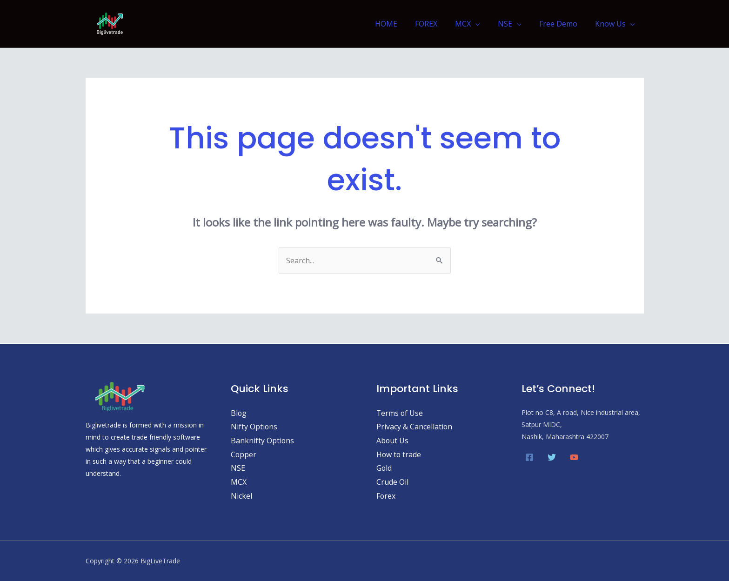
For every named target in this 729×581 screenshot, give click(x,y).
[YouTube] (574, 457)
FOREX (439, 24)
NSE (512, 24)
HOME (401, 24)
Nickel (241, 496)
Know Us (611, 24)
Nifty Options (254, 426)
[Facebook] (529, 457)
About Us (392, 440)
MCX (473, 24)
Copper (244, 454)
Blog (239, 413)
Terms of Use (400, 413)
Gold (384, 468)
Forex (386, 496)
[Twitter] (552, 457)
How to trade (399, 454)
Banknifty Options (262, 440)
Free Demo (562, 24)
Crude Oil (392, 482)
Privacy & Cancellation (414, 426)
